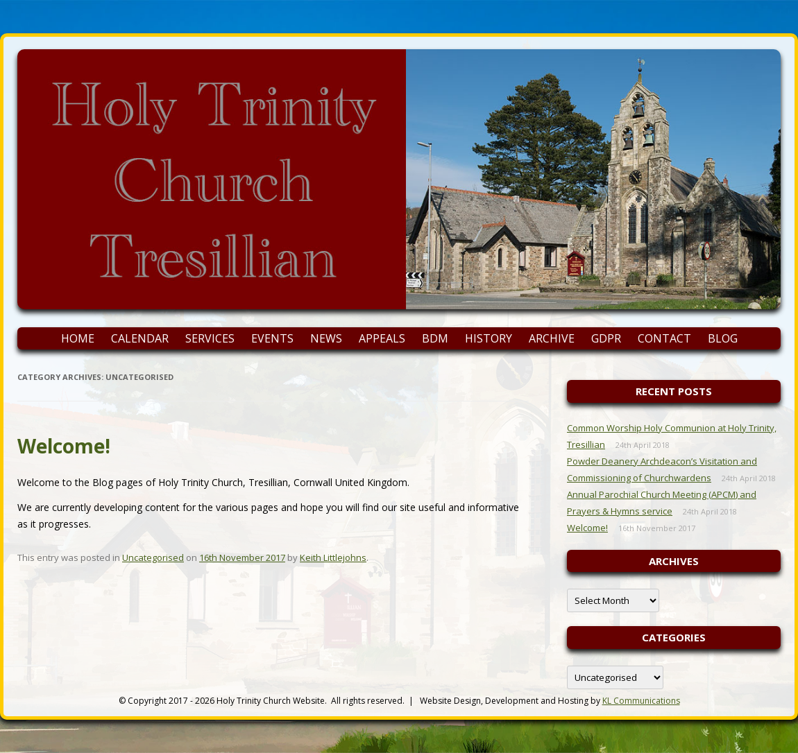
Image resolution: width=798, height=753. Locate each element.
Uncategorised (153, 557)
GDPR (606, 338)
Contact (664, 338)
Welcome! (63, 446)
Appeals (382, 338)
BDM (435, 338)
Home (77, 338)
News (326, 338)
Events (272, 338)
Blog (723, 338)
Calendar (140, 338)
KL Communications (641, 701)
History (488, 338)
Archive (552, 338)
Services (210, 338)
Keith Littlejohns (333, 557)
